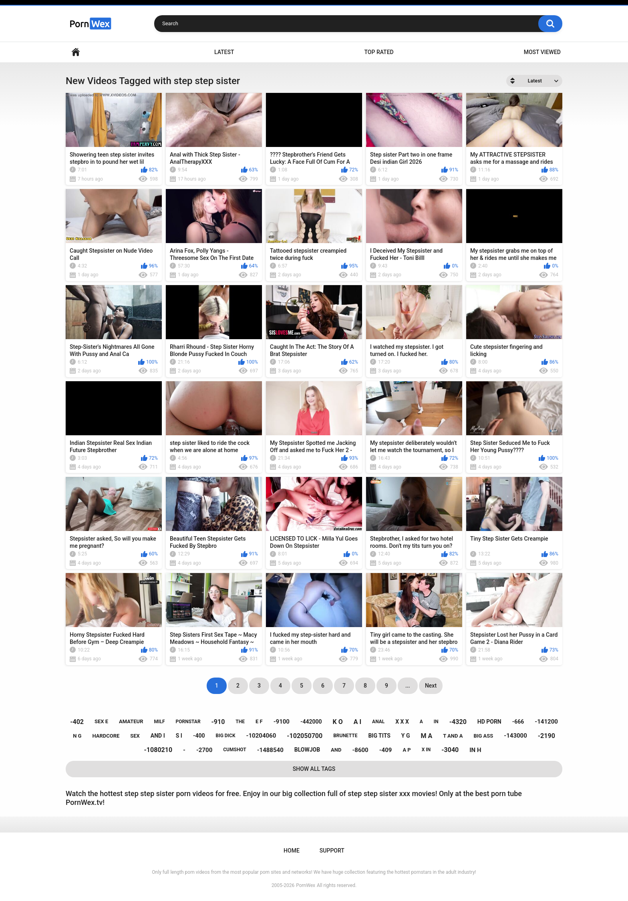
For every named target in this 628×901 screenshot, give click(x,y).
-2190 (546, 736)
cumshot (234, 749)
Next (431, 685)
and (336, 750)
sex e (101, 721)
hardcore (105, 736)
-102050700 (304, 736)
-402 (77, 722)
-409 (385, 750)
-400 (199, 735)
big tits (379, 735)
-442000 (311, 721)
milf (159, 721)
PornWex (305, 885)
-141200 (546, 721)
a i (357, 722)
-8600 (360, 750)
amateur (131, 721)
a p (407, 750)
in (436, 721)
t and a (453, 736)
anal (378, 721)
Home (76, 52)
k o (338, 722)
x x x (402, 721)
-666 (518, 721)
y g (405, 735)
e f (259, 721)
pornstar (187, 721)
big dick (225, 735)
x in (426, 749)
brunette (345, 735)
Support (332, 850)
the (240, 721)
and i (158, 735)
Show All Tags (314, 769)
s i (179, 735)
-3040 (450, 750)
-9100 (282, 721)
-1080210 (158, 750)
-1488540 (270, 750)
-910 (218, 722)
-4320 (458, 722)
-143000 (515, 735)
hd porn (489, 721)
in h (475, 750)
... (407, 685)
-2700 (204, 750)
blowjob (307, 749)
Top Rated (378, 52)
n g (77, 736)
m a (426, 736)
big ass (483, 736)
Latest (224, 52)
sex (135, 736)
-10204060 (261, 735)
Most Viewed (542, 52)
